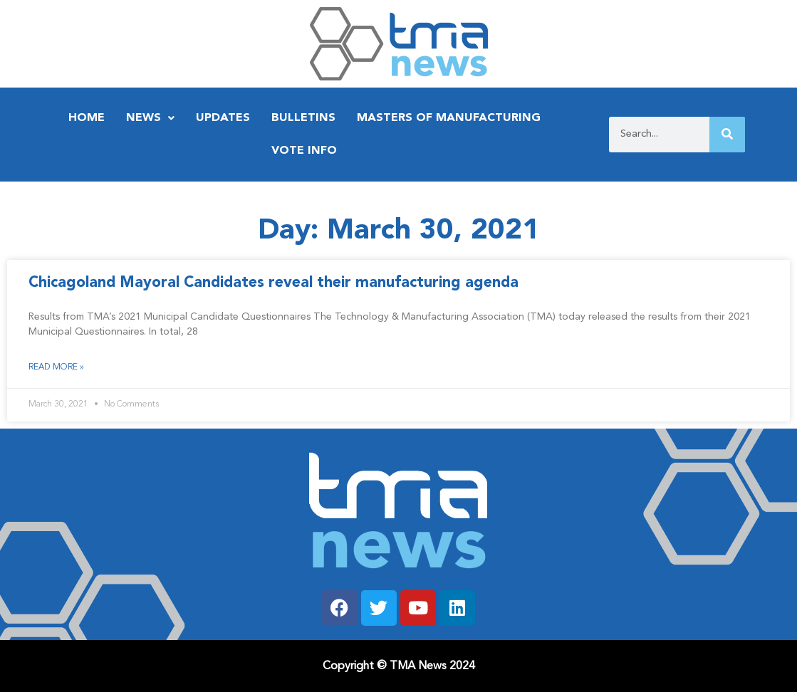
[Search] (727, 134)
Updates (223, 118)
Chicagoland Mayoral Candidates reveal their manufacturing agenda (273, 283)
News (150, 118)
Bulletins (303, 118)
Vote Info (304, 151)
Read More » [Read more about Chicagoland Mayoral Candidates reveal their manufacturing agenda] (56, 367)
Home (86, 118)
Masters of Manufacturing (449, 118)
